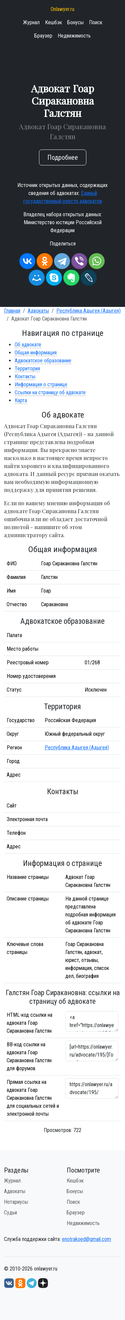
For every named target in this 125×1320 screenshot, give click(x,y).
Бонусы (75, 22)
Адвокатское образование (43, 360)
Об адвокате (28, 344)
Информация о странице (41, 384)
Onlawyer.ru (62, 9)
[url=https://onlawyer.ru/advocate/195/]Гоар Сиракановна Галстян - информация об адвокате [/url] (92, 1051)
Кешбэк (53, 22)
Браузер (43, 36)
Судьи (10, 1212)
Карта (21, 400)
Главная (12, 311)
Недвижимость (74, 36)
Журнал (31, 22)
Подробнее (62, 157)
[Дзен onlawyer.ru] (43, 1282)
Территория (27, 368)
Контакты (25, 376)
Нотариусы (16, 1202)
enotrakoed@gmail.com (86, 1239)
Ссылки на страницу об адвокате (50, 392)
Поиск (95, 22)
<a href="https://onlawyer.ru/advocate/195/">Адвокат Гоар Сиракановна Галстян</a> (92, 1021)
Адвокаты (38, 311)
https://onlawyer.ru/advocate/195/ (92, 1088)
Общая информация (36, 352)
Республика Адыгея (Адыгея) (88, 311)
